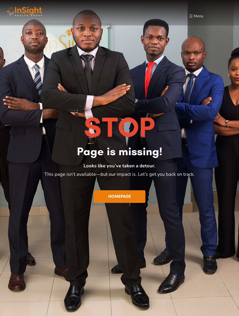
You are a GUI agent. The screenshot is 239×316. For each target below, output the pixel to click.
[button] (119, 196)
